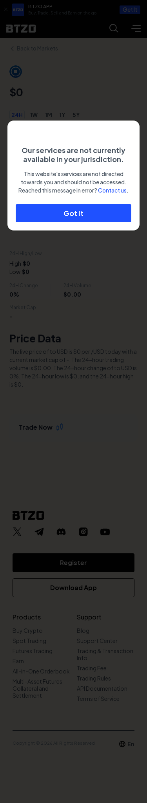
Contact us (112, 190)
